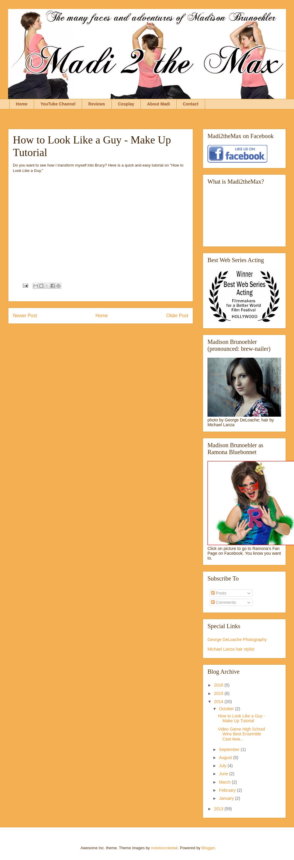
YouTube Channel (57, 104)
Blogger (208, 848)
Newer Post (25, 315)
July (223, 765)
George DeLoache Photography (237, 639)
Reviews (96, 104)
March (225, 782)
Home (22, 104)
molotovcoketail (164, 848)
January (227, 798)
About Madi (158, 104)
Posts (218, 593)
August (226, 757)
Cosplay (126, 104)
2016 (219, 685)
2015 (219, 693)
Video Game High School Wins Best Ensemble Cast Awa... (241, 734)
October (227, 708)
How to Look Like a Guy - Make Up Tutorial (241, 718)
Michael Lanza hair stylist (230, 649)
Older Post (177, 315)
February (228, 790)
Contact (190, 104)
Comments (223, 602)
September (229, 749)
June (224, 773)
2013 (219, 808)
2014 (219, 701)
